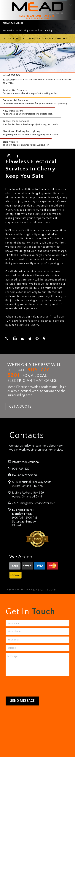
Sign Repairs (10, 142)
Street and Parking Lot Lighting (21, 131)
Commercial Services (15, 100)
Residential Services (15, 90)
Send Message (22, 701)
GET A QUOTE (20, 407)
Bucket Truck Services (16, 121)
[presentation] (31, 685)
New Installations (13, 111)
